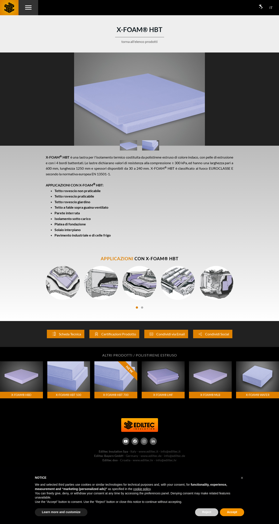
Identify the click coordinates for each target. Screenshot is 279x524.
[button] (241, 477)
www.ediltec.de (151, 456)
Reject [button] (206, 512)
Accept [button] (232, 512)
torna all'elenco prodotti (139, 41)
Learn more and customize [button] (61, 512)
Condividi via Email (166, 334)
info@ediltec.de (174, 456)
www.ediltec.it (148, 451)
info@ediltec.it (170, 451)
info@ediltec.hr (166, 460)
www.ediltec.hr (143, 460)
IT (270, 7)
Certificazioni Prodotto (114, 334)
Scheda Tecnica (65, 334)
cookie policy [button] (141, 489)
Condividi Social (212, 334)
